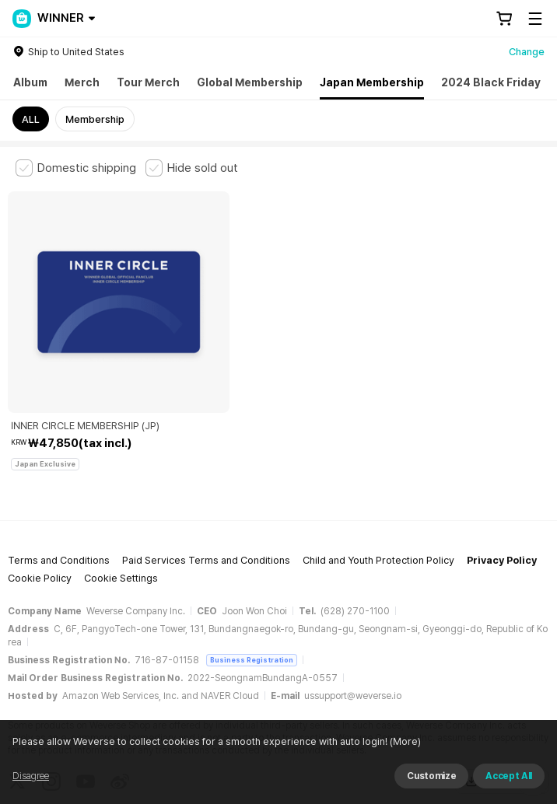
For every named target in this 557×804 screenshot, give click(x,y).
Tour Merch (148, 82)
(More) (404, 741)
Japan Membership (372, 82)
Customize (431, 776)
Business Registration (251, 582)
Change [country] (527, 52)
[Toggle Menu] (535, 18)
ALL (31, 119)
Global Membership (250, 82)
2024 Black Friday (491, 82)
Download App (502, 703)
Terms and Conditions (59, 482)
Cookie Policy (40, 500)
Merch (82, 82)
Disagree (30, 776)
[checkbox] (76, 168)
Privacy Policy (502, 482)
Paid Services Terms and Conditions (206, 482)
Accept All (508, 776)
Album (30, 82)
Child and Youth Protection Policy (378, 482)
